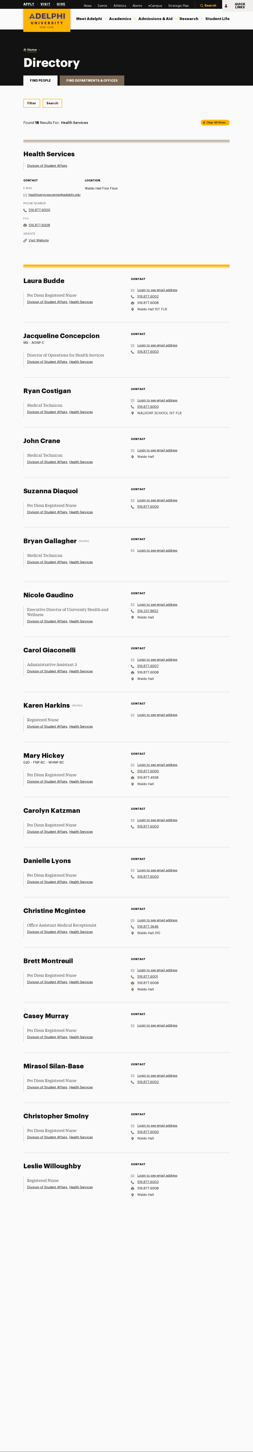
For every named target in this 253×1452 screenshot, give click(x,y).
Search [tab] (52, 103)
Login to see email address (157, 290)
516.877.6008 (39, 225)
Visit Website (39, 240)
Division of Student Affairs (47, 165)
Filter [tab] (31, 103)
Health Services (81, 302)
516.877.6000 (39, 210)
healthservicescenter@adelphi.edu (54, 195)
